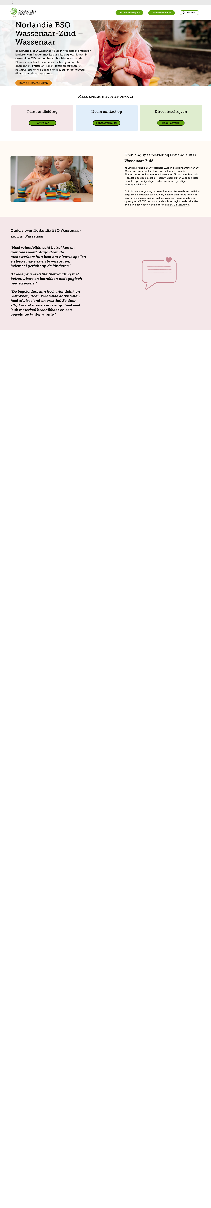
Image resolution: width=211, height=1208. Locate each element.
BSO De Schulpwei (178, 204)
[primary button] (189, 12)
